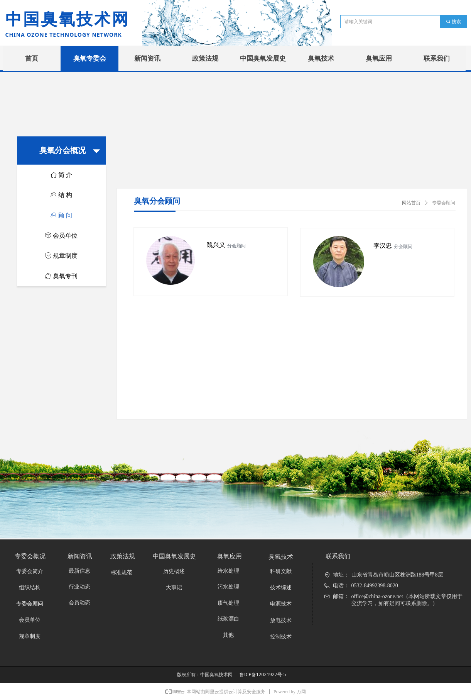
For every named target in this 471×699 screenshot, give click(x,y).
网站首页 (411, 203)
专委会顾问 (443, 203)
